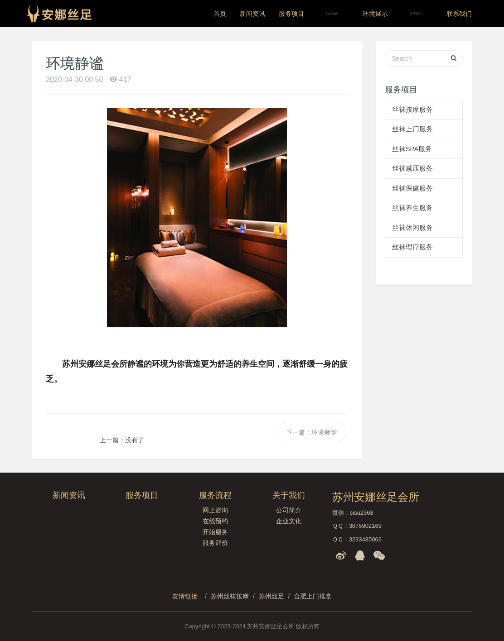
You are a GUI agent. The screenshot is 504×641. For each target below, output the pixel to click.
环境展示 (375, 13)
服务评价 (215, 542)
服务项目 (291, 13)
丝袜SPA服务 (412, 149)
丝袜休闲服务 (412, 227)
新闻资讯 (252, 13)
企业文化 (288, 521)
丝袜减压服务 (412, 168)
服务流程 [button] (333, 13)
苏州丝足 (271, 596)
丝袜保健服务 (412, 188)
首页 (219, 13)
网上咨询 (215, 510)
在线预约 (215, 521)
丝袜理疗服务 (412, 247)
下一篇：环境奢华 (311, 432)
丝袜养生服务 (412, 207)
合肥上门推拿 (313, 596)
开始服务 (215, 532)
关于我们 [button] (417, 13)
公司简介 (288, 510)
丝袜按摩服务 (412, 109)
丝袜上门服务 (412, 129)
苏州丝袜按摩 (230, 596)
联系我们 (459, 13)
